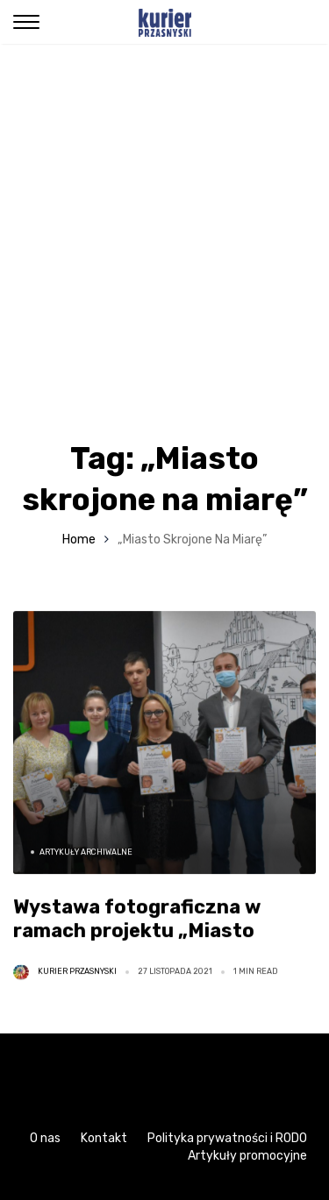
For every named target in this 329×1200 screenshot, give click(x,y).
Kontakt (104, 1138)
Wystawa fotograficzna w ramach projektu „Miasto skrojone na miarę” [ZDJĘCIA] (156, 931)
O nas (45, 1138)
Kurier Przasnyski (77, 972)
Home (79, 539)
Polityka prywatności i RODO (227, 1138)
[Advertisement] (164, 217)
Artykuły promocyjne (247, 1155)
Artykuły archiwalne (85, 852)
